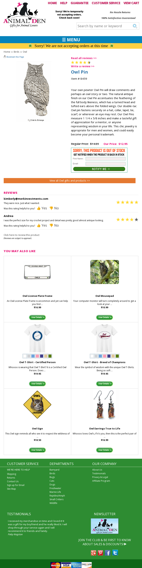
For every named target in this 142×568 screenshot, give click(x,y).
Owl (25, 51)
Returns (11, 477)
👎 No (54, 208)
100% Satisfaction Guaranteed (118, 18)
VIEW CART (131, 3)
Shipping (11, 474)
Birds (16, 51)
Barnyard (54, 469)
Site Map (11, 488)
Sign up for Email (15, 485)
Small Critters (56, 499)
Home (7, 51)
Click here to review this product (21, 235)
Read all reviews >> (84, 58)
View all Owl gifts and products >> (70, 180)
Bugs (52, 477)
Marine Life (55, 492)
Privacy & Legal (100, 477)
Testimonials (99, 473)
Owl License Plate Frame (37, 296)
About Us (97, 469)
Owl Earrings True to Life (104, 428)
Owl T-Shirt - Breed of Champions (104, 362)
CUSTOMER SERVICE (106, 3)
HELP (63, 3)
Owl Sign (37, 428)
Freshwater (55, 488)
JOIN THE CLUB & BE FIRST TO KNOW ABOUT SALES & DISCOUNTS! (104, 542)
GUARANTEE (79, 3)
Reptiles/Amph (57, 495)
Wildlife (53, 503)
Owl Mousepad (104, 296)
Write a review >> (82, 66)
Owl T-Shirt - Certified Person (37, 362)
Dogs (52, 484)
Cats (52, 480)
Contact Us (12, 481)
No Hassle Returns (120, 12)
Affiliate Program (101, 480)
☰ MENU (71, 40)
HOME (52, 3)
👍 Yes (42, 208)
